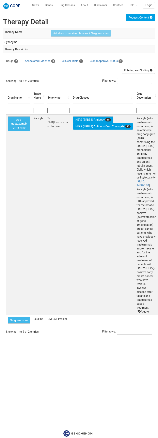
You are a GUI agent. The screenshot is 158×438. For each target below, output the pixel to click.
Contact (118, 5)
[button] (29, 98)
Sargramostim (19, 320)
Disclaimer (100, 5)
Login (148, 5)
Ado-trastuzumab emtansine (19, 123)
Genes (49, 5)
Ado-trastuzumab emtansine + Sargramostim (81, 33)
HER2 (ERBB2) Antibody (93, 119)
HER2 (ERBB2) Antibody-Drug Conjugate (103, 126)
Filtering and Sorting (138, 70)
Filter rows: (109, 80)
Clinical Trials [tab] (72, 61)
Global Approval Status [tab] (106, 61)
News (35, 5)
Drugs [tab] (12, 61)
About (84, 5)
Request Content (140, 17)
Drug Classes (67, 5)
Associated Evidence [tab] (40, 61)
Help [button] (133, 5)
